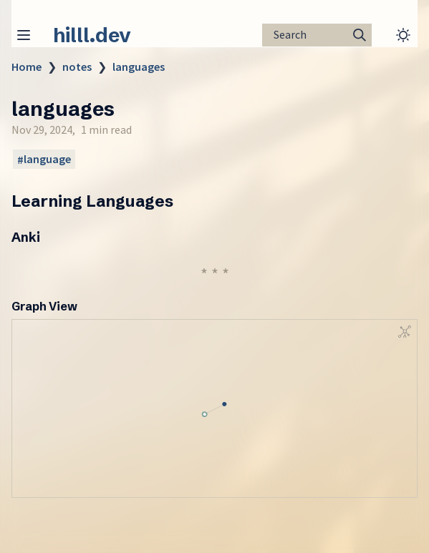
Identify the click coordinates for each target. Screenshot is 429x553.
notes (77, 66)
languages (138, 66)
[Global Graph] (404, 332)
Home (26, 66)
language (47, 159)
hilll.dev (92, 35)
